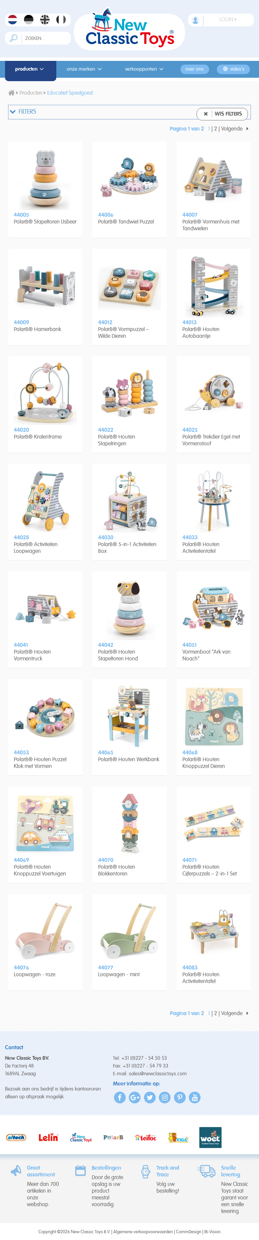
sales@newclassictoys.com (158, 1073)
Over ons (194, 69)
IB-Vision (212, 1232)
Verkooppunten (145, 69)
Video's (233, 69)
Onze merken (85, 69)
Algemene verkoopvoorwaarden (143, 1232)
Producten (30, 69)
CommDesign (188, 1232)
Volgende (236, 129)
